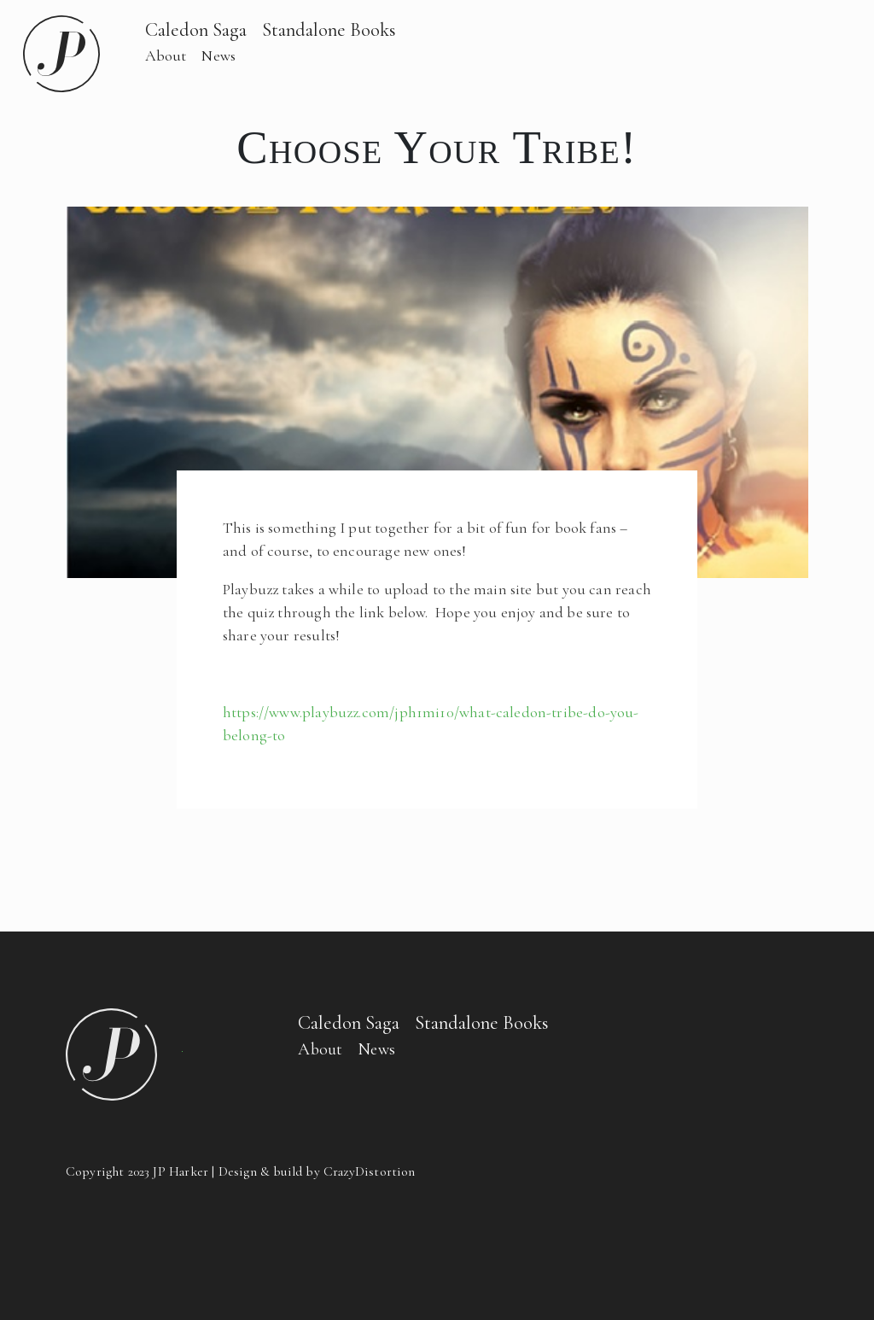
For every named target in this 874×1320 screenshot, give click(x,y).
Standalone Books (329, 29)
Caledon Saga (196, 29)
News (218, 55)
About (166, 55)
